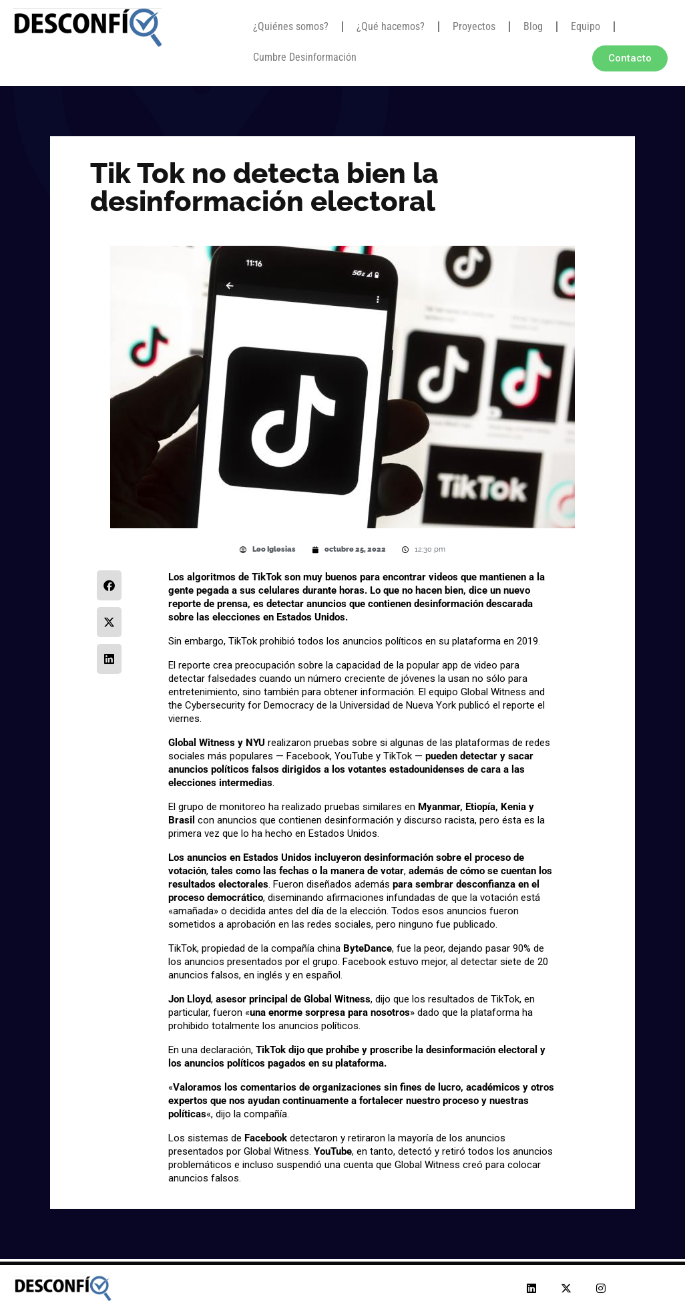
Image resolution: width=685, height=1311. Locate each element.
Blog (533, 26)
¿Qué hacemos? (391, 26)
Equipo (585, 26)
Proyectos (474, 26)
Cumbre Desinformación (305, 57)
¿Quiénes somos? (290, 26)
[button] (109, 585)
